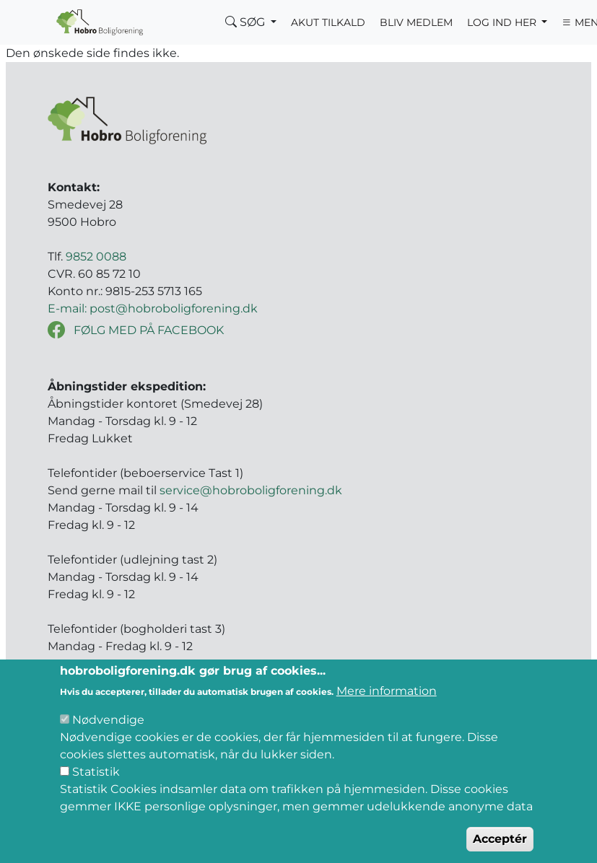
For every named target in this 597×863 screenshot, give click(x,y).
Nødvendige (108, 741)
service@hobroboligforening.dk (251, 490)
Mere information (386, 712)
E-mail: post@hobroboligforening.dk (153, 308)
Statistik (96, 793)
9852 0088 (96, 256)
